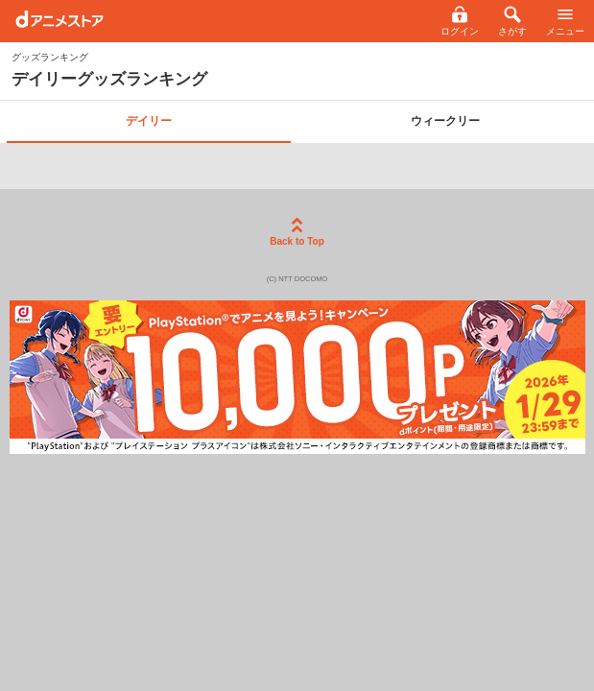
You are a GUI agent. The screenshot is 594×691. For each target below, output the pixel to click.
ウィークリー (445, 121)
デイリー (149, 121)
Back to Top (296, 232)
